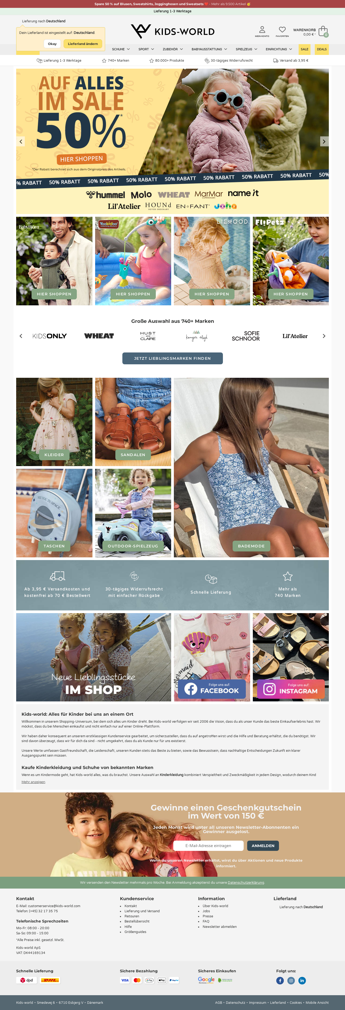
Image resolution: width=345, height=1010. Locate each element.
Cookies (296, 1003)
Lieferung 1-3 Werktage (59, 60)
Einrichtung (279, 49)
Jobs (206, 911)
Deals (322, 49)
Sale (304, 49)
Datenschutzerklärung (246, 882)
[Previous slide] (20, 141)
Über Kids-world (215, 906)
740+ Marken (115, 61)
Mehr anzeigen (33, 782)
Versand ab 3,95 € (290, 61)
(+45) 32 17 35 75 (43, 911)
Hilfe (128, 927)
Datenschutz (235, 1003)
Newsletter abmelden (220, 927)
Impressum (257, 1003)
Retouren (132, 916)
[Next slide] (324, 141)
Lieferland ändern (83, 44)
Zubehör (173, 49)
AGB (218, 1003)
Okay (52, 44)
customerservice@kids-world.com (54, 906)
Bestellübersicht (137, 921)
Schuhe (121, 49)
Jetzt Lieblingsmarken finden (172, 358)
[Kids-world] (172, 31)
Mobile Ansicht (317, 1003)
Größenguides (135, 932)
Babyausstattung (209, 49)
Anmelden (263, 845)
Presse (208, 916)
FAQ (206, 921)
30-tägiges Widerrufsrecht (229, 60)
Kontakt (25, 898)
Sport (146, 49)
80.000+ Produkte (166, 61)
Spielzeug (246, 49)
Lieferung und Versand (142, 911)
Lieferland (278, 1003)
